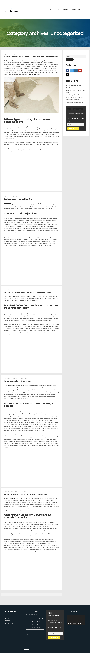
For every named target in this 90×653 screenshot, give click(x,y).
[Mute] (80, 623)
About (7, 618)
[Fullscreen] (82, 623)
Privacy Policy (9, 623)
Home (7, 616)
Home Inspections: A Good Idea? (18, 381)
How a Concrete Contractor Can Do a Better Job (25, 494)
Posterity (26, 649)
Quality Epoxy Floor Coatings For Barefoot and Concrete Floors (31, 57)
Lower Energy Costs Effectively (75, 95)
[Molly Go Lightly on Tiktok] (67, 74)
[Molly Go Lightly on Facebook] (67, 70)
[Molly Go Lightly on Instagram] (76, 70)
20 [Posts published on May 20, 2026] (32, 628)
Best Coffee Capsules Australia (21, 296)
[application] (76, 620)
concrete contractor (15, 498)
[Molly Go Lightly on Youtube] (80, 70)
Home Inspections (9, 385)
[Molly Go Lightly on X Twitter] (72, 70)
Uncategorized (26, 54)
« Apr (27, 634)
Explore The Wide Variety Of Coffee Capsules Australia (27, 292)
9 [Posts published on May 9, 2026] (39, 621)
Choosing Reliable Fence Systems (75, 102)
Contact (7, 621)
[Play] (68, 623)
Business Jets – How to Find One (18, 199)
